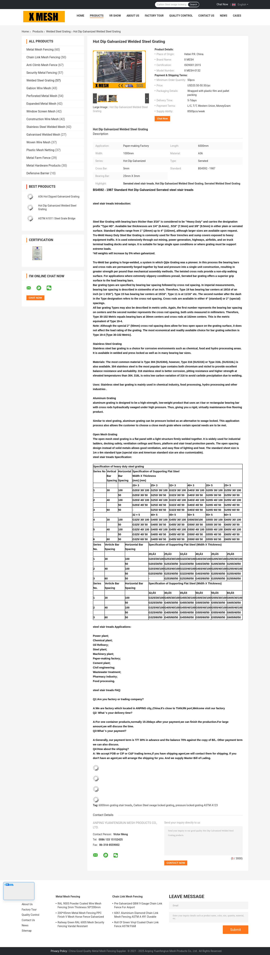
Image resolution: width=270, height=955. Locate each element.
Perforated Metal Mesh (41, 96)
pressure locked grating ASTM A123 (197, 805)
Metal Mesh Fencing (40, 49)
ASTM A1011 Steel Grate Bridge (56, 218)
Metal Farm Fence (38, 158)
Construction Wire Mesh (42, 119)
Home (80, 15)
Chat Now (222, 4)
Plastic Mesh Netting (40, 150)
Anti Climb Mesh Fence (41, 65)
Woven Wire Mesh (38, 142)
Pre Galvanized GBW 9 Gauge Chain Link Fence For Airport (138, 905)
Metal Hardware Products (43, 165)
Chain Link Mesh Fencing (43, 57)
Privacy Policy (59, 951)
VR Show (115, 15)
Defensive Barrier (37, 173)
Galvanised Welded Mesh (43, 134)
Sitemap (27, 930)
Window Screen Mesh (41, 111)
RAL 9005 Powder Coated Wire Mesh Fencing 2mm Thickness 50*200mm (79, 905)
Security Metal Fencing (41, 73)
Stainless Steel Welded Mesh (45, 127)
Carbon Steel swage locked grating (153, 805)
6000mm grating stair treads (115, 805)
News (223, 15)
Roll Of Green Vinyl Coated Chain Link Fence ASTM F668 (136, 924)
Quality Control (181, 15)
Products (96, 15)
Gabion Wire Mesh (38, 88)
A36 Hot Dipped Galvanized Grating (58, 196)
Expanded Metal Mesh (41, 103)
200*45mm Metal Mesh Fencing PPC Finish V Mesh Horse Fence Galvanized (81, 914)
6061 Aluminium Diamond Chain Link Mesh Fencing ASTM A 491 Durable (136, 914)
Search (193, 4)
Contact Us (206, 15)
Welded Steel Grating (58, 31)
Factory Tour (154, 15)
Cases (237, 15)
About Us (133, 15)
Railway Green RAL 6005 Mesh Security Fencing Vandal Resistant (81, 924)
